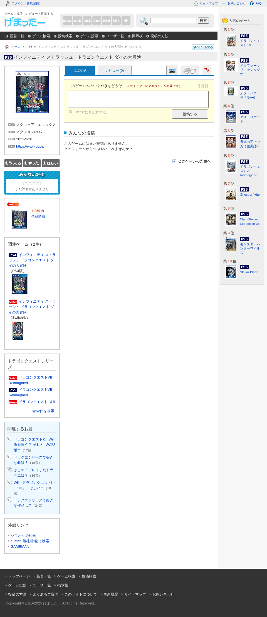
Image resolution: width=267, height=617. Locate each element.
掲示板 (137, 36)
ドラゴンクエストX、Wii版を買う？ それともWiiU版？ (34, 444)
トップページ (19, 576)
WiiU (77, 20)
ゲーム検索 (41, 36)
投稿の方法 (159, 36)
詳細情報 (38, 216)
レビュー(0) (114, 70)
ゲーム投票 (89, 36)
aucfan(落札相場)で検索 (30, 541)
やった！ (32, 163)
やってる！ (13, 163)
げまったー (25, 22)
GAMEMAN (20, 546)
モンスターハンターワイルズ (250, 248)
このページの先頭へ (191, 161)
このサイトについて (81, 594)
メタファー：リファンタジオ (250, 70)
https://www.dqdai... (32, 146)
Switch (67, 20)
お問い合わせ (163, 594)
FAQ (258, 3)
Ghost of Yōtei (250, 194)
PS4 (106, 20)
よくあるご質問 (45, 594)
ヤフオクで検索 (23, 536)
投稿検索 (65, 36)
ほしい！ (51, 163)
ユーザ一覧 (115, 36)
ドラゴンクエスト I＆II (37, 402)
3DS (87, 20)
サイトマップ (135, 594)
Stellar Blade (249, 272)
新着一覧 (17, 36)
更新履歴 (110, 594)
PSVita (96, 20)
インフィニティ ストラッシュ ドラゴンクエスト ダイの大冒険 (32, 260)
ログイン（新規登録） (26, 3)
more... (126, 20)
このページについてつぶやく (203, 47)
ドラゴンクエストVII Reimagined (250, 171)
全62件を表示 (43, 411)
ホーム (16, 46)
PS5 (116, 20)
